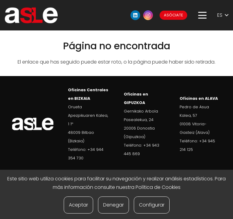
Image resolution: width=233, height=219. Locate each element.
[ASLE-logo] (31, 15)
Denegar (113, 204)
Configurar (151, 204)
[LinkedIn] (135, 15)
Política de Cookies (158, 187)
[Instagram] (148, 15)
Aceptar (78, 204)
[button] (202, 15)
